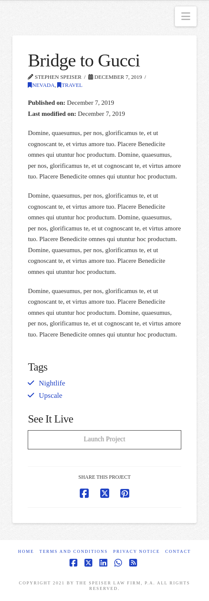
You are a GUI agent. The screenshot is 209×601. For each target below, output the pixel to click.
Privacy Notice (136, 551)
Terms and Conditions (73, 551)
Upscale (50, 395)
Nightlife (52, 383)
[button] (186, 16)
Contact (178, 551)
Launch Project (104, 438)
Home (26, 551)
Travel (69, 85)
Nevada (41, 85)
